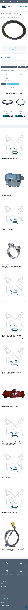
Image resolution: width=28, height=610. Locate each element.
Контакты (16, 83)
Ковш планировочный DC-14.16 (9, 512)
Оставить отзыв (14, 53)
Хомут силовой (5, 264)
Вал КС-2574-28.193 (6, 477)
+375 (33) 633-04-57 (5, 605)
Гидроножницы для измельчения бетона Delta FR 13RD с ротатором (11, 336)
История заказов (3, 593)
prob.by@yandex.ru (4, 607)
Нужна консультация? (14, 60)
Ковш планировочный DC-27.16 (9, 158)
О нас (2, 583)
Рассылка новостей (4, 596)
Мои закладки (3, 595)
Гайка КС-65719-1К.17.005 (8, 300)
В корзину (5, 115)
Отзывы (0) (10, 83)
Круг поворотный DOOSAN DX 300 (20, 111)
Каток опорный (5, 370)
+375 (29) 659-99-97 (5, 603)
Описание (3, 83)
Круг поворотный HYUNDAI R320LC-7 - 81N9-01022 (7, 111)
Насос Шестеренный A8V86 (8, 193)
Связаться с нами (3, 586)
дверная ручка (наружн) (7, 229)
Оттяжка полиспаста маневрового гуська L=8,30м (13, 547)
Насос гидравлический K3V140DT (10, 406)
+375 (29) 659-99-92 (5, 602)
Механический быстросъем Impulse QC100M (12, 441)
